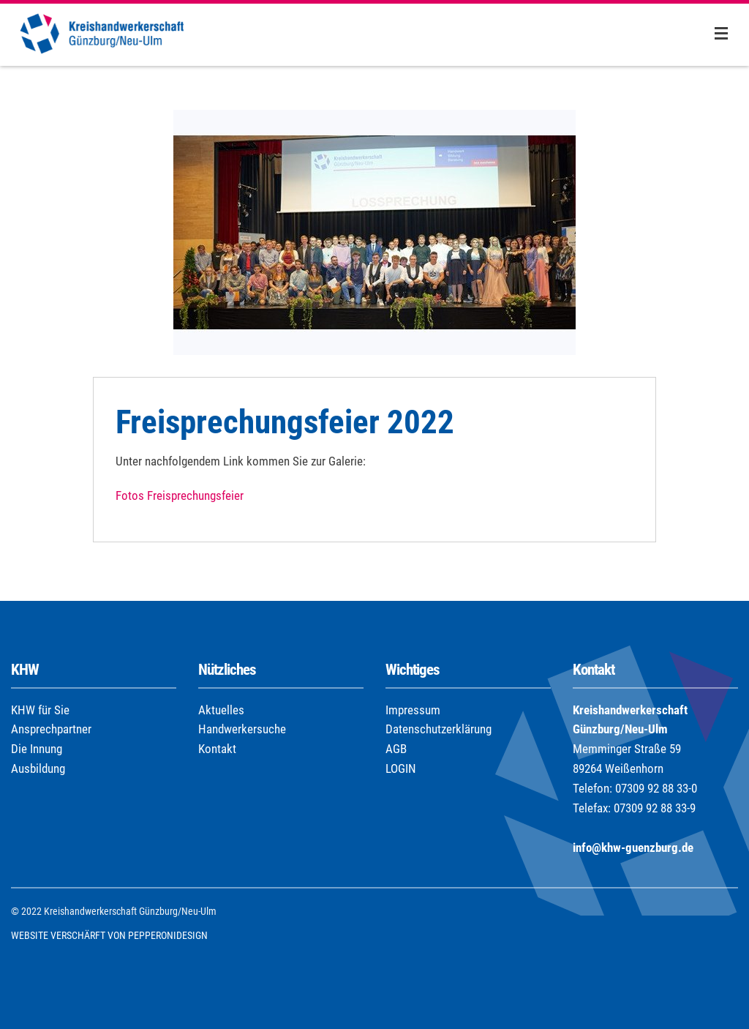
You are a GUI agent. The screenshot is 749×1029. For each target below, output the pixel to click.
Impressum (412, 710)
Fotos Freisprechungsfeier (180, 495)
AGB (396, 748)
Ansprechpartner (51, 729)
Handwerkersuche (242, 729)
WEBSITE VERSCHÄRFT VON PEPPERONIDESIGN (109, 935)
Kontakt (217, 748)
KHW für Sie (40, 710)
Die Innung (36, 748)
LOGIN (400, 768)
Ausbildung (38, 768)
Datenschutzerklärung (438, 729)
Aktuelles (221, 710)
